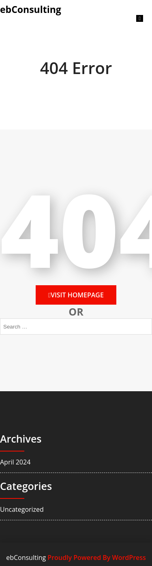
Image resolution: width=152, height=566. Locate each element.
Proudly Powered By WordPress (96, 557)
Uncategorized (22, 509)
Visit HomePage (76, 294)
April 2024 (15, 462)
